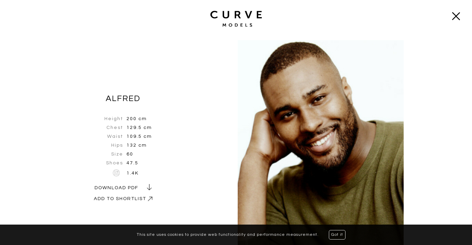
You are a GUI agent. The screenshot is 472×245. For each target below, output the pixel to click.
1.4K (133, 173)
